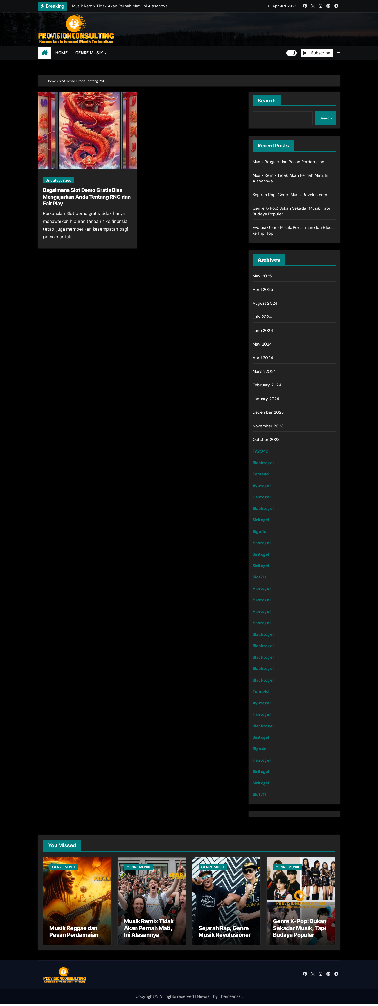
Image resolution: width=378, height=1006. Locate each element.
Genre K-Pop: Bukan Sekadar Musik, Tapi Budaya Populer (299, 930)
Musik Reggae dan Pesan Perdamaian (289, 161)
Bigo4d (259, 531)
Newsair (204, 998)
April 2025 (263, 289)
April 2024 (263, 357)
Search (267, 101)
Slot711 (259, 577)
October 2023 (266, 439)
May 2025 (262, 276)
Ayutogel (262, 485)
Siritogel (261, 520)
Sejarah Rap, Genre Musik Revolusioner (290, 194)
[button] (338, 52)
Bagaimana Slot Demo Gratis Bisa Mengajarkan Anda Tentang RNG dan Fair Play (87, 197)
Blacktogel (263, 462)
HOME (61, 52)
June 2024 (263, 330)
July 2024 (262, 317)
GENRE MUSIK (89, 52)
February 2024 (267, 385)
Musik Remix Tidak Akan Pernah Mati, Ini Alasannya (149, 930)
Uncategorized (58, 180)
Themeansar (230, 998)
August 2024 (265, 303)
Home (51, 81)
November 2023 (268, 426)
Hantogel (262, 497)
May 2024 (262, 344)
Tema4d (261, 474)
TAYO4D (260, 451)
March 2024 (264, 371)
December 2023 (268, 412)
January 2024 (266, 398)
